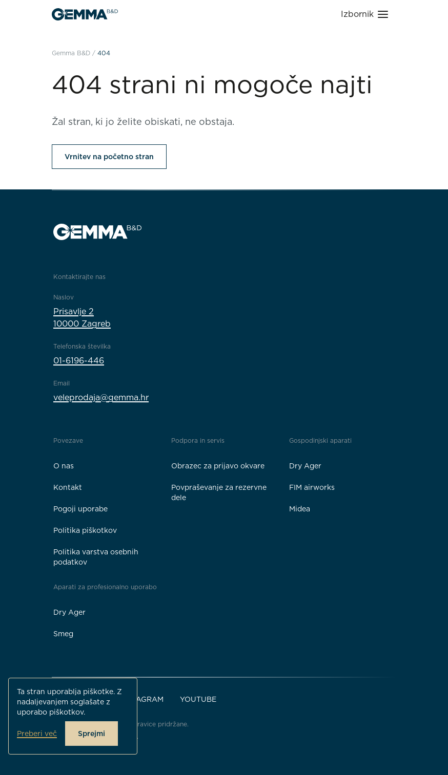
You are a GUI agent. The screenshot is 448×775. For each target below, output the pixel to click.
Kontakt (67, 487)
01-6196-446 (78, 360)
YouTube (198, 699)
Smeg (63, 634)
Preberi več (37, 733)
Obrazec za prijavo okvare (217, 466)
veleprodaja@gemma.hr (101, 397)
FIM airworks (312, 487)
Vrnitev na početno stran (109, 157)
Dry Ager (305, 466)
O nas (63, 466)
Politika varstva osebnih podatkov (95, 557)
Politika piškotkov (85, 530)
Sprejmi (91, 733)
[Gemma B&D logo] (85, 14)
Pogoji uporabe (80, 509)
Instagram (141, 699)
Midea (299, 509)
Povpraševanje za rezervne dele (219, 492)
